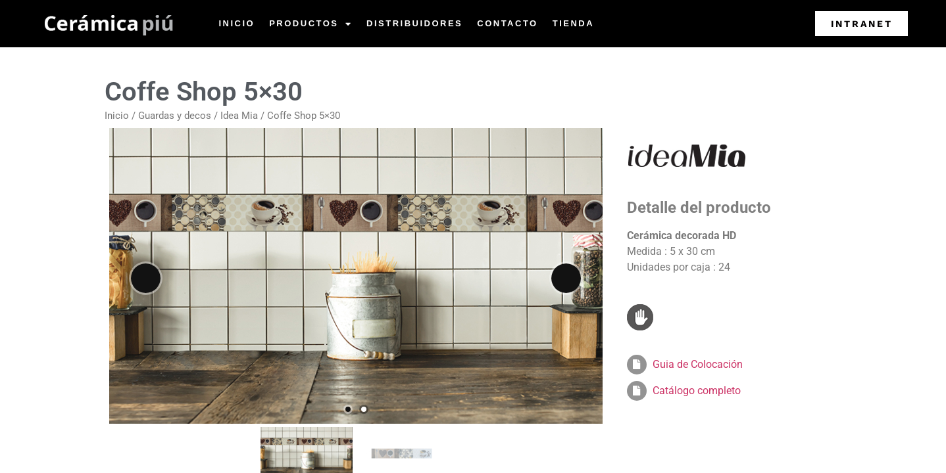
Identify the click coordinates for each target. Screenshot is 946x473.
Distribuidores (414, 23)
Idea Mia (239, 116)
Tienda (573, 23)
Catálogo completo (697, 390)
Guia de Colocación (698, 364)
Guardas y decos (174, 116)
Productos (310, 24)
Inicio (236, 23)
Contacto (507, 23)
